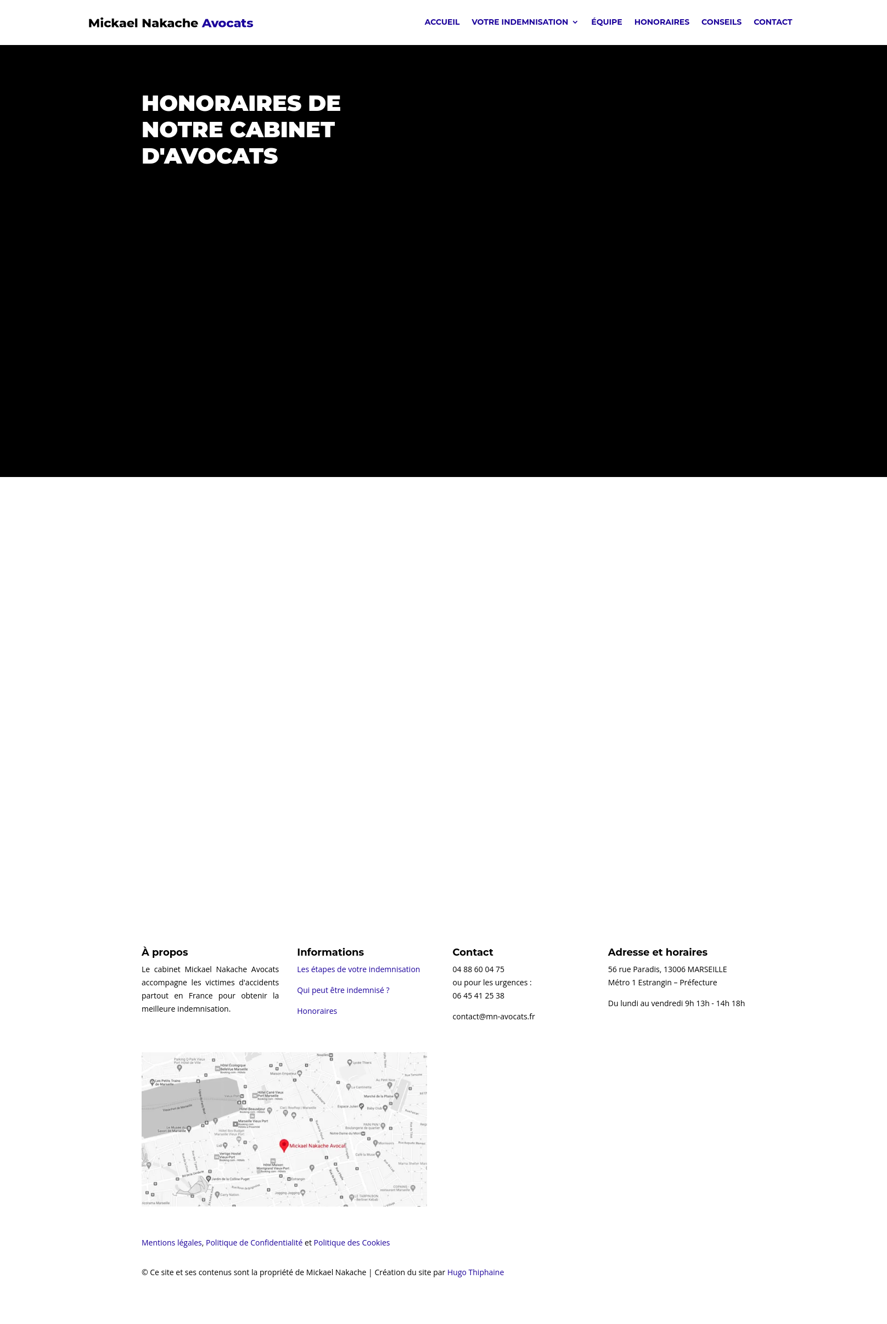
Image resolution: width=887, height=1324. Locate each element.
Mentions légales (172, 1242)
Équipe (606, 22)
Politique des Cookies (352, 1242)
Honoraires (662, 22)
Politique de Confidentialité (254, 1242)
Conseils (721, 22)
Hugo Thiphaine (475, 1272)
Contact (773, 22)
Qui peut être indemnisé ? (343, 990)
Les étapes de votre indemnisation (358, 969)
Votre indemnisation (520, 22)
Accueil (442, 22)
